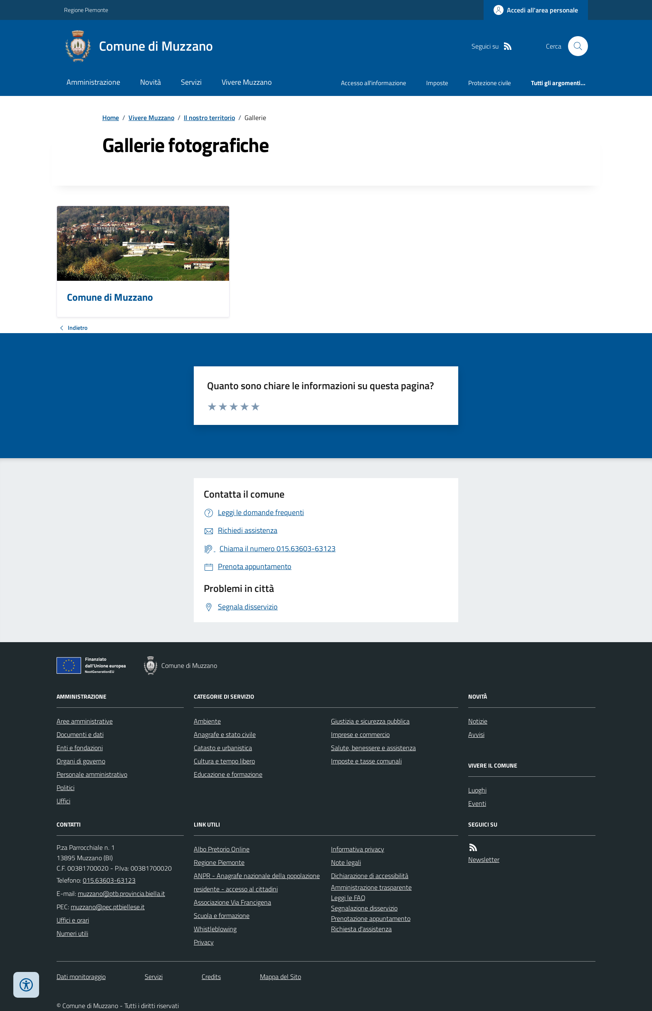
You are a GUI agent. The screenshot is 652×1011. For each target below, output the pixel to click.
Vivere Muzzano (247, 82)
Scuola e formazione (221, 915)
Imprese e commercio (360, 734)
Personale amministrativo (92, 774)
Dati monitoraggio (81, 977)
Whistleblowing (215, 929)
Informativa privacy (357, 849)
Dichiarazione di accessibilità (369, 876)
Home (110, 118)
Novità (150, 82)
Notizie (477, 721)
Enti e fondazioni (80, 748)
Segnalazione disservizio (364, 908)
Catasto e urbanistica (223, 748)
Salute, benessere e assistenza (373, 748)
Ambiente (207, 721)
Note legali (346, 862)
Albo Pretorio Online (221, 849)
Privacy (204, 942)
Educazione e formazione (228, 774)
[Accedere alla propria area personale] (536, 10)
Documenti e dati (80, 734)
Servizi (191, 82)
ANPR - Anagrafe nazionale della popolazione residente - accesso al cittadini (257, 882)
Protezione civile (489, 83)
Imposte (437, 83)
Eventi (477, 803)
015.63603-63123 (109, 880)
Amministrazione (93, 82)
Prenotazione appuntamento (370, 918)
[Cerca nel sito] (574, 46)
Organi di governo (81, 761)
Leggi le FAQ (348, 898)
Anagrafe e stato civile (225, 734)
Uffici (63, 801)
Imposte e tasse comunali (366, 761)
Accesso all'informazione (373, 83)
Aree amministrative (85, 721)
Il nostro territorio (209, 118)
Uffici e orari (73, 920)
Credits (211, 977)
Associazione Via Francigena (232, 902)
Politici (65, 788)
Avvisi (476, 734)
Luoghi (477, 790)
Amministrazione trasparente (371, 887)
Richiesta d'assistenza (361, 929)
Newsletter (483, 859)
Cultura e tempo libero (224, 761)
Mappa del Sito (280, 977)
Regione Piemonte (86, 9)
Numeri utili (72, 933)
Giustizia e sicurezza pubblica (370, 721)
